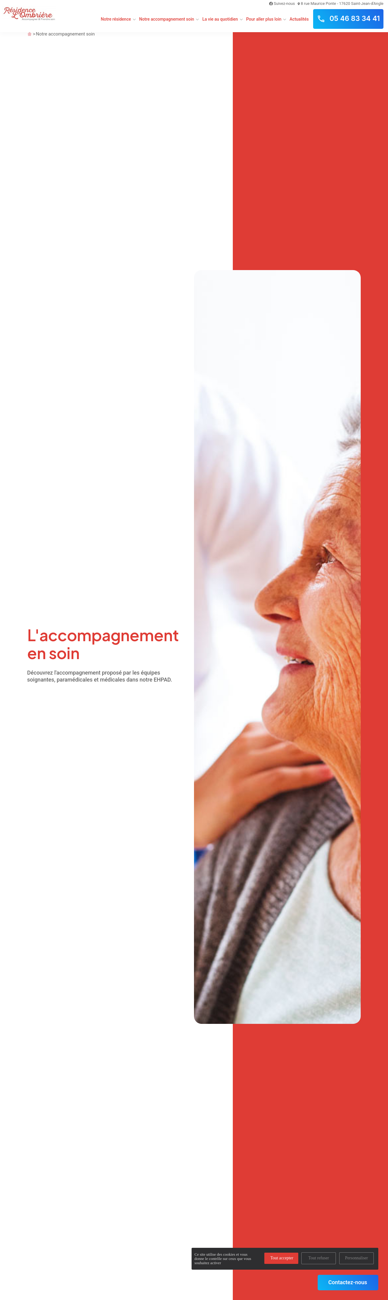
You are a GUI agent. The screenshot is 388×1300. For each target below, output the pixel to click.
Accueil (29, 34)
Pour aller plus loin (263, 19)
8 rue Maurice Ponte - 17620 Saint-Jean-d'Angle (340, 3)
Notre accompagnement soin (166, 19)
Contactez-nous (347, 1282)
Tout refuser (318, 1258)
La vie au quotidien (220, 19)
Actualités (299, 19)
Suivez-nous (282, 3)
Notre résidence (116, 19)
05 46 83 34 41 (348, 18)
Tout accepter (281, 1258)
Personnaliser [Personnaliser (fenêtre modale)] (356, 1258)
